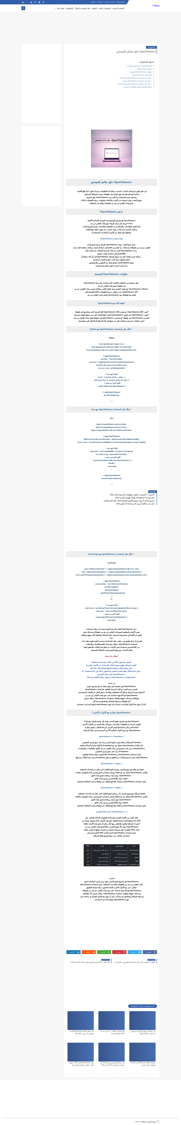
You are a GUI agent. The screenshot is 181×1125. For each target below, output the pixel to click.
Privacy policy (121, 2)
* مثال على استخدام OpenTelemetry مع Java (137, 81)
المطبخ (94, 8)
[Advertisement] (90, 23)
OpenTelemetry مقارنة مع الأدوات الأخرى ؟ (137, 87)
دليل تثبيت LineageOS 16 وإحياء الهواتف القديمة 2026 (134, 498)
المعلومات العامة (104, 8)
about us (100, 2)
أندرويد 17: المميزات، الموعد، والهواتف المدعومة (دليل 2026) (132, 495)
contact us (93, 2)
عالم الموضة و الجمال (82, 8)
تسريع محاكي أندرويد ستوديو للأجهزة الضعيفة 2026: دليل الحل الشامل (128, 501)
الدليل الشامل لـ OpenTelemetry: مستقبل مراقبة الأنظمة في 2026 (111, 677)
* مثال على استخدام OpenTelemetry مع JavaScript (135, 84)
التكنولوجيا (69, 8)
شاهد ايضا (60, 8)
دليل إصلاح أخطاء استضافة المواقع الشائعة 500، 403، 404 (111, 668)
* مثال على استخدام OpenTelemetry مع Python (136, 78)
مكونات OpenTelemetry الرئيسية (141, 72)
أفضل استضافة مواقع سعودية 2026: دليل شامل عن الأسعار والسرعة (111, 665)
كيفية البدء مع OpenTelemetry (142, 75)
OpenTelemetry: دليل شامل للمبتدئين (139, 66)
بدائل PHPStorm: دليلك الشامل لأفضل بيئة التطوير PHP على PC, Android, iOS (111, 671)
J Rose (156, 5)
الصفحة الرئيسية (118, 8)
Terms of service (110, 2)
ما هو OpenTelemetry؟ (144, 69)
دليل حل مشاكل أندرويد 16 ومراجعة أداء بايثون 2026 (135, 504)
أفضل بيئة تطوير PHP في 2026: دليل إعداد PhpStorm (111, 662)
